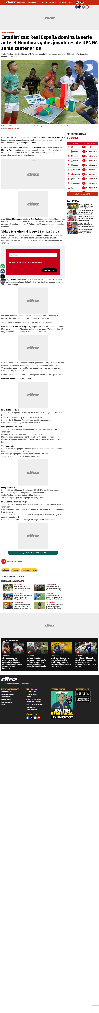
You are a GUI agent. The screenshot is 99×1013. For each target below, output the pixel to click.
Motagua (16, 570)
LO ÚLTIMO (73, 201)
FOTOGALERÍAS (13, 640)
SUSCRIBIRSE (49, 270)
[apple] (87, 699)
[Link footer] (9, 679)
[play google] (87, 693)
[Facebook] (27, 718)
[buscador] (77, 2)
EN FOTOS (31, 656)
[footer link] (49, 684)
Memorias (79, 656)
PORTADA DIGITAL (58, 689)
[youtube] (38, 718)
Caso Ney (6, 656)
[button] (3, 266)
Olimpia (6, 570)
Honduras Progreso (29, 570)
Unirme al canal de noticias (35, 553)
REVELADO (55, 656)
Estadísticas (78, 134)
